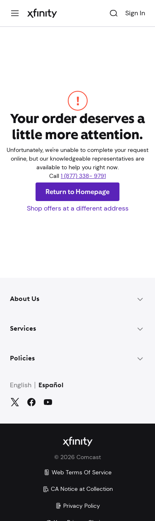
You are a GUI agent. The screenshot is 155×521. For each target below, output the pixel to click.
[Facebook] (31, 402)
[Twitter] (15, 402)
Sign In (135, 13)
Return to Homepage (77, 191)
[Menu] (15, 13)
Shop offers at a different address (78, 208)
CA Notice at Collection (78, 489)
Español (51, 385)
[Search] (114, 13)
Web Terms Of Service (77, 472)
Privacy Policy (77, 505)
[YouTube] (48, 402)
